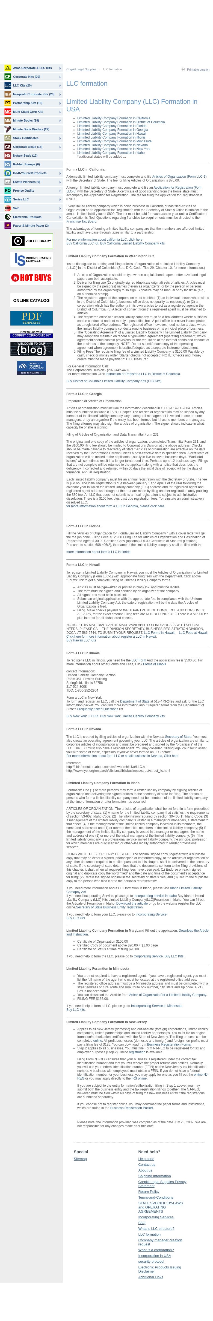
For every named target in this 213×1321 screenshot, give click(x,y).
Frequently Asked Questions (97, 709)
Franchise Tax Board (81, 221)
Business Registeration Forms (169, 1044)
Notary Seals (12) (20, 155)
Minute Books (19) (21, 120)
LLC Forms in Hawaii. (160, 633)
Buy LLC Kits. (175, 956)
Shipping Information (154, 1176)
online (97, 1041)
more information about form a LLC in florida (98, 552)
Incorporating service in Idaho (155, 896)
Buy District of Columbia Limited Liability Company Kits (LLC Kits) (113, 381)
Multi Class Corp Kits (23, 111)
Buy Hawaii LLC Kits (81, 640)
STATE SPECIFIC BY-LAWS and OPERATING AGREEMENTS (160, 1207)
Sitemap (80, 1159)
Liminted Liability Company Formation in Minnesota (114, 141)
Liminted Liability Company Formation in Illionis (111, 137)
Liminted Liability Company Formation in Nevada (112, 145)
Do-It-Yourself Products (25, 173)
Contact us (146, 1164)
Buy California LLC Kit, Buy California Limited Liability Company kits (115, 243)
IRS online (139, 1078)
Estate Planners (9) (22, 182)
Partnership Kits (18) (23, 103)
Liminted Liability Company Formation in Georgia (112, 130)
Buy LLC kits (75, 1010)
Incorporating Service (151, 914)
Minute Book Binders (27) (26, 129)
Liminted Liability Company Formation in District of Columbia (121, 122)
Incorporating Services (155, 1217)
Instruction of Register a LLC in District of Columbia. (143, 374)
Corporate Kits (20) (22, 76)
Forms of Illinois (154, 664)
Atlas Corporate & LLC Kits (28, 68)
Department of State (134, 701)
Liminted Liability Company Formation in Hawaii (111, 134)
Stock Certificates (21, 138)
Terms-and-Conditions (155, 1197)
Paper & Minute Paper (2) (26, 225)
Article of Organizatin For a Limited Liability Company (167, 995)
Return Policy (148, 1192)
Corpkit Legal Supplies (81, 69)
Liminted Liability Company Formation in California (113, 118)
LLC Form (139, 660)
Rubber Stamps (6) (22, 164)
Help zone (146, 1159)
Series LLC (16, 199)
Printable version (198, 69)
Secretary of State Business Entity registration (109, 907)
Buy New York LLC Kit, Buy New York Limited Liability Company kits (115, 716)
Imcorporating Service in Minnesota (156, 1006)
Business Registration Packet (131, 1108)
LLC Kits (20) (18, 85)
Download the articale (132, 903)
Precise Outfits (19, 190)
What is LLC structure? (156, 1229)
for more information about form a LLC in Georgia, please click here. (115, 506)
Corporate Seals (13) (23, 146)
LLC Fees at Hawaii (193, 633)
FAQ (141, 1223)
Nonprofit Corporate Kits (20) (29, 94)
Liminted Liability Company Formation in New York (113, 149)
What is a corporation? (156, 1250)
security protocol (151, 1261)
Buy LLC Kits (75, 918)
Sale (11, 208)
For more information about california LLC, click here (104, 239)
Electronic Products (23, 217)
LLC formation (149, 1234)
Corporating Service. (149, 956)
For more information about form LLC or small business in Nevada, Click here (122, 756)
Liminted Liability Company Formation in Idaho (111, 153)
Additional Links (150, 1277)
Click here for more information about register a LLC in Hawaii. (111, 636)
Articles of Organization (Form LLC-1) (179, 177)
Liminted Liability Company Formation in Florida (111, 126)
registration (137, 1052)
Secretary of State (178, 737)
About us (145, 1170)
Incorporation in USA (154, 1256)
